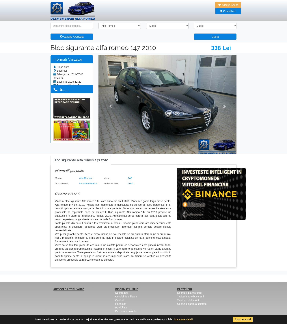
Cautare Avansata (72, 36)
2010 (130, 183)
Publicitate (121, 307)
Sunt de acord (243, 319)
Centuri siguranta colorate (191, 303)
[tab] (81, 160)
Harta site (120, 303)
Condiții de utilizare (126, 296)
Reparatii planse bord (189, 292)
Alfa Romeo (85, 178)
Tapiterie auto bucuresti (190, 296)
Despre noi (121, 292)
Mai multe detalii (183, 319)
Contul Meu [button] (228, 11)
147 (130, 178)
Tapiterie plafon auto (188, 300)
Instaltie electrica (88, 183)
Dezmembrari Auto (126, 311)
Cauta (215, 36)
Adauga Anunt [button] (228, 4)
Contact (119, 300)
